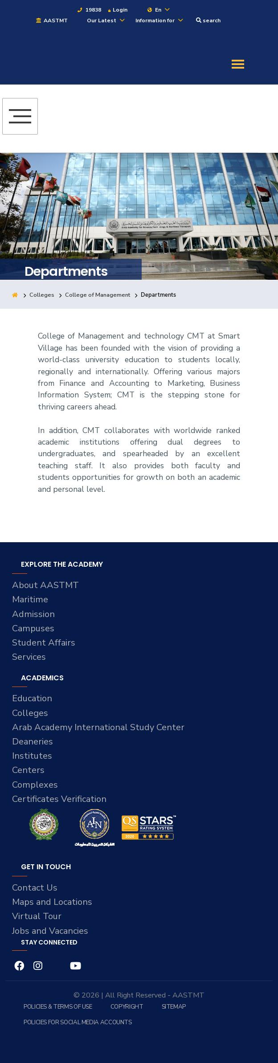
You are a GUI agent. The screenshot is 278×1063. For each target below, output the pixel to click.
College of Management (97, 295)
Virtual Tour (37, 916)
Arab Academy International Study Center (99, 727)
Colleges (41, 295)
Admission (33, 614)
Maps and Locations (53, 902)
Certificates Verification (60, 799)
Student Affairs (44, 643)
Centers (28, 770)
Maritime (30, 599)
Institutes (32, 756)
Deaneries (32, 742)
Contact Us (35, 888)
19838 (89, 9)
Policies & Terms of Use (58, 1007)
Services (29, 657)
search (208, 20)
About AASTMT (45, 585)
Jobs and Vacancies (51, 931)
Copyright (126, 1007)
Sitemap (174, 1007)
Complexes (35, 785)
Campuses (33, 628)
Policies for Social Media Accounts (78, 1022)
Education (32, 698)
